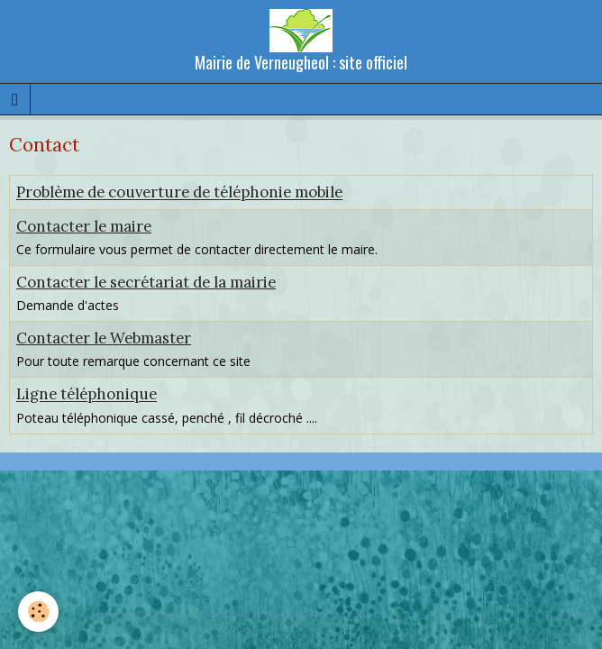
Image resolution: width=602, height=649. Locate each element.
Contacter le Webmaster (103, 338)
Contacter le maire (83, 226)
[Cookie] (38, 611)
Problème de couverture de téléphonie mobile (179, 193)
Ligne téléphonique (86, 395)
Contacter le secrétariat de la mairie (146, 282)
